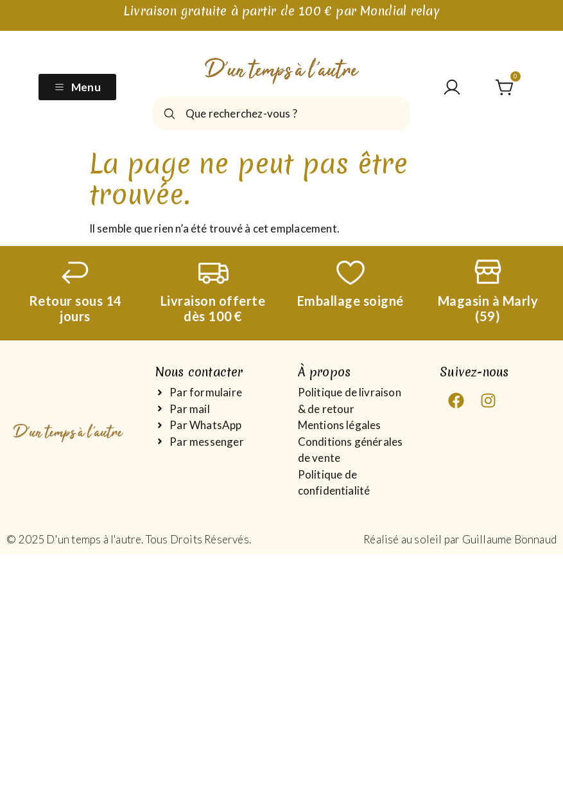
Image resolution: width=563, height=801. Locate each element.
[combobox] (281, 113)
